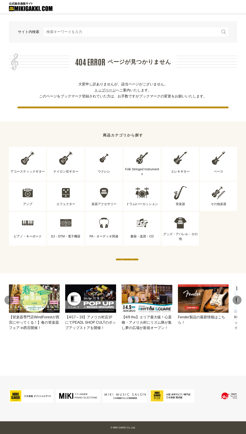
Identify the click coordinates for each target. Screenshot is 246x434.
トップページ (105, 90)
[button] (8, 317)
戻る (123, 111)
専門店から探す (81, 272)
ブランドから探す (164, 272)
